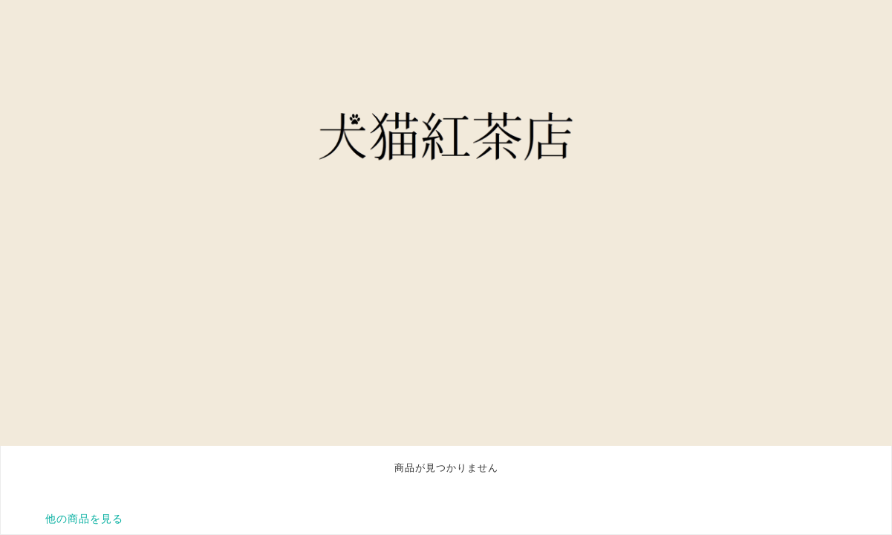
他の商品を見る (84, 519)
